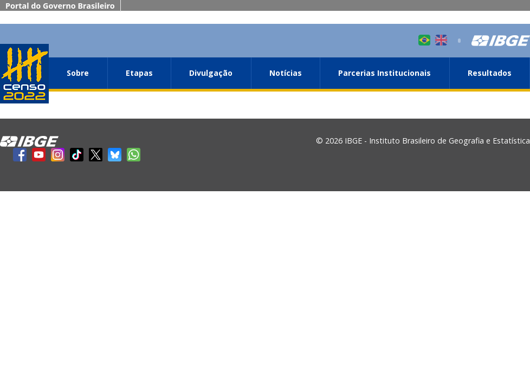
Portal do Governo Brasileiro (60, 6)
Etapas (139, 73)
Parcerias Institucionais (384, 73)
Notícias (285, 73)
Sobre (78, 73)
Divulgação (210, 73)
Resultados (490, 73)
